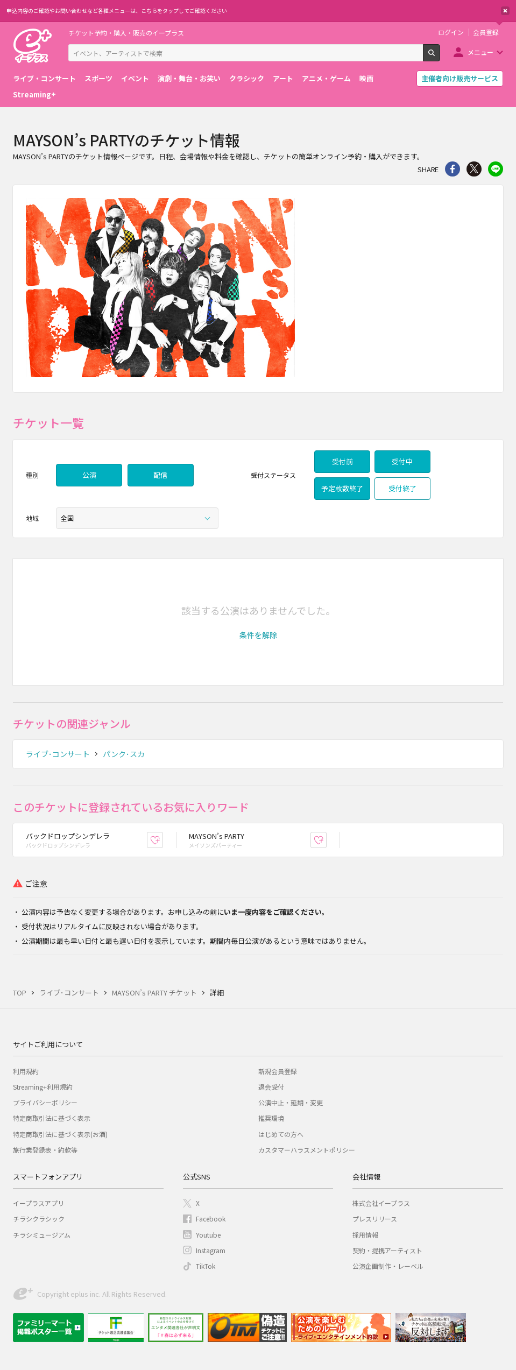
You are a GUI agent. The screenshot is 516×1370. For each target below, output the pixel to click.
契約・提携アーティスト (387, 1250)
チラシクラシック (39, 1218)
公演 (89, 475)
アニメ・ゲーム (326, 78)
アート (283, 78)
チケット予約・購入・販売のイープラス (126, 32)
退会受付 (271, 1086)
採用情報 (365, 1234)
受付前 (342, 461)
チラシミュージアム (41, 1234)
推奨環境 (271, 1117)
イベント (135, 78)
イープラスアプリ (38, 1202)
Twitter (474, 168)
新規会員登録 (277, 1071)
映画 (366, 78)
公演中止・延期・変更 (290, 1102)
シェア (452, 168)
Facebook (210, 1218)
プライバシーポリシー (45, 1102)
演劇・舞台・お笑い (189, 78)
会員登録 (486, 32)
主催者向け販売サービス (459, 78)
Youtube (208, 1234)
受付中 (402, 461)
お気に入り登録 (162, 840)
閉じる (505, 10)
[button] (258, 635)
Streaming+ (34, 94)
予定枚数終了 (342, 488)
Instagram (210, 1250)
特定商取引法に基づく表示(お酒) (60, 1134)
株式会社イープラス (381, 1202)
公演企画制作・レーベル (387, 1265)
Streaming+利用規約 (43, 1086)
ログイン (451, 32)
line (495, 168)
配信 (160, 475)
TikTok (205, 1265)
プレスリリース (374, 1218)
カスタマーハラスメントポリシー (306, 1149)
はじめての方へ (280, 1134)
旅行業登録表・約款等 (45, 1149)
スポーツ (98, 78)
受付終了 (402, 488)
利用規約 (26, 1071)
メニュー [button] (480, 52)
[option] (258, 288)
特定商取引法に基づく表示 (51, 1117)
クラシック (246, 78)
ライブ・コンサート (44, 78)
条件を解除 (258, 635)
